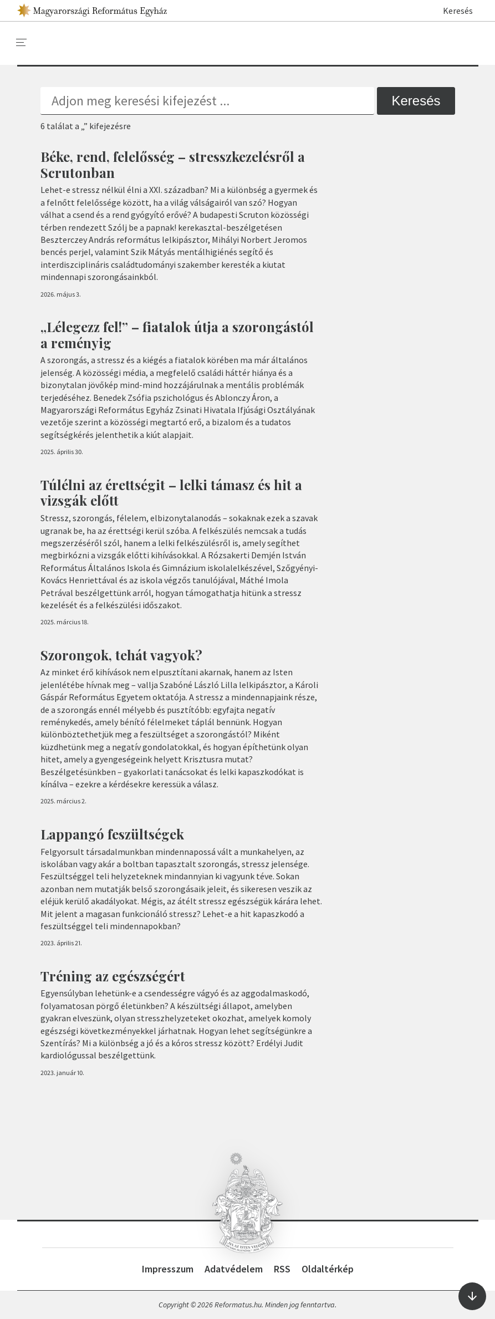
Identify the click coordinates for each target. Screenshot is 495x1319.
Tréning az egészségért (112, 976)
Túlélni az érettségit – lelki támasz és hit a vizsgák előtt (171, 493)
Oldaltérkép (328, 1268)
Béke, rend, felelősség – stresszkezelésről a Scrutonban (172, 164)
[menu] (21, 43)
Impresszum (167, 1268)
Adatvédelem (234, 1268)
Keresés (452, 10)
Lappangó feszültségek (112, 834)
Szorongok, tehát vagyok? (121, 655)
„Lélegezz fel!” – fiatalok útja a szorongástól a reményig (177, 335)
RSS (282, 1268)
